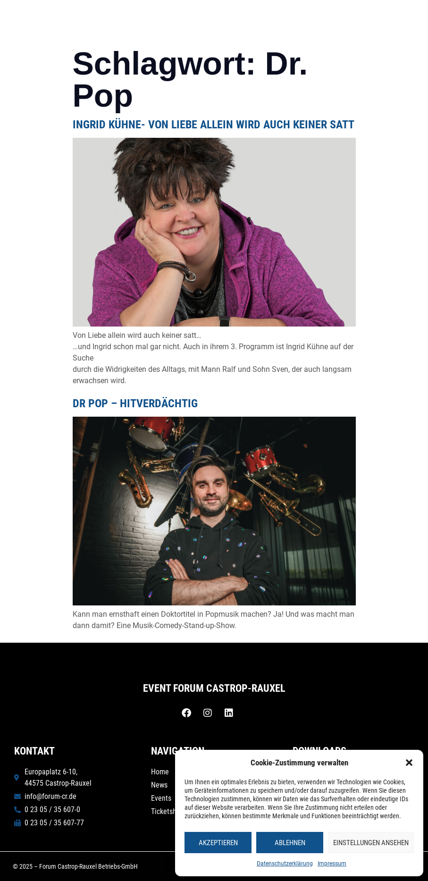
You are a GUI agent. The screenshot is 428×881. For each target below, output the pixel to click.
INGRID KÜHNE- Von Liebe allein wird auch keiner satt (213, 124)
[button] (409, 762)
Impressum (332, 863)
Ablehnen (290, 843)
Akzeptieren (218, 843)
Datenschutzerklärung (285, 863)
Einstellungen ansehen (371, 843)
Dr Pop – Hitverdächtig (135, 403)
